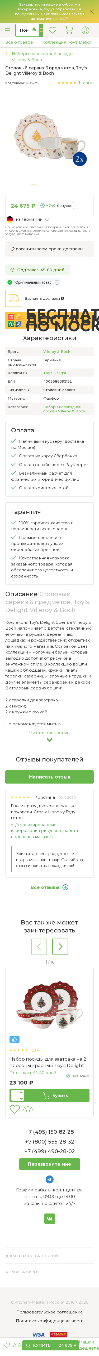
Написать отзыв (49, 777)
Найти (41, 30)
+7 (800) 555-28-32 (49, 1142)
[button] (39, 947)
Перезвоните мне (49, 1164)
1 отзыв (86, 82)
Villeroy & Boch (56, 351)
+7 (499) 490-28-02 (49, 1151)
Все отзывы (49, 887)
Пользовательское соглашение (49, 1312)
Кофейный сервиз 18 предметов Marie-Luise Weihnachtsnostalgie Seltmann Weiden (48, 1065)
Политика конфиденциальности (49, 1320)
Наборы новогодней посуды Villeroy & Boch (64, 409)
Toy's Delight (55, 373)
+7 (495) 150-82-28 (49, 1132)
